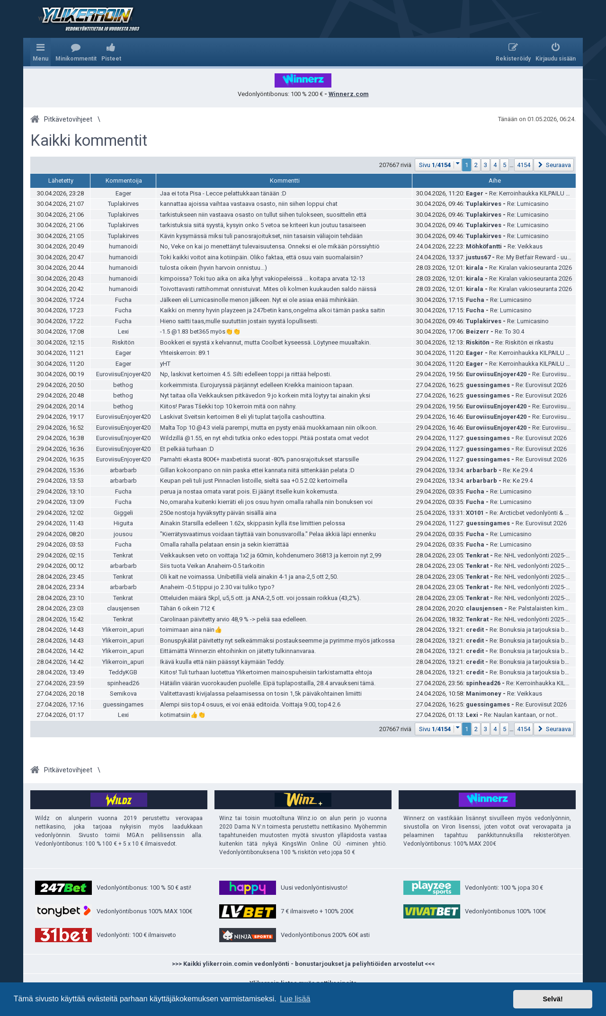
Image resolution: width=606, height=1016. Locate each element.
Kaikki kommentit (88, 141)
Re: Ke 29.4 (518, 470)
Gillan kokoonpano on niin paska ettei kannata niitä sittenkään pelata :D (257, 470)
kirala (474, 267)
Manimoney (483, 693)
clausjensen (123, 608)
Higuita (123, 523)
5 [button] (504, 164)
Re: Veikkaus (525, 246)
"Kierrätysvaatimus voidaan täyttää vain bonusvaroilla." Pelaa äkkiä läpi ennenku (268, 534)
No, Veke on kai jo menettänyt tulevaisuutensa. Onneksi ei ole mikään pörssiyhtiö (270, 246)
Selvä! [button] (552, 999)
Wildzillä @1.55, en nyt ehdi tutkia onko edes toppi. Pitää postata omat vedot (264, 438)
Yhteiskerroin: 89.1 (185, 352)
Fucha (123, 299)
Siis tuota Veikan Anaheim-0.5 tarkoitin (212, 565)
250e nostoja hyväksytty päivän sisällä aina (218, 512)
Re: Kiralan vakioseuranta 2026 (530, 267)
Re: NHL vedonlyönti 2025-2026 (536, 555)
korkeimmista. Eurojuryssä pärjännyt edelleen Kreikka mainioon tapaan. (257, 385)
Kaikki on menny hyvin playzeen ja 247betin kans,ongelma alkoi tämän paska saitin (272, 310)
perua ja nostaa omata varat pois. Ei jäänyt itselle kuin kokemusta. (249, 491)
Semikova (123, 693)
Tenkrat (123, 555)
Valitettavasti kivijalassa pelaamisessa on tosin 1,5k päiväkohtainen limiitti (261, 693)
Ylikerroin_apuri (123, 629)
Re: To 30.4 (509, 331)
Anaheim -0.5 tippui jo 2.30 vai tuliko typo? (217, 587)
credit (475, 629)
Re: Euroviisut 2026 (557, 374)
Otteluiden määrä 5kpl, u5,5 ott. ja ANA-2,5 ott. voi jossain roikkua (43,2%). (260, 597)
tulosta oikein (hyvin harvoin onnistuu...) (213, 267)
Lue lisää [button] (295, 999)
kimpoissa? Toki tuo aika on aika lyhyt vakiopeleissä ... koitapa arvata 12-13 (262, 278)
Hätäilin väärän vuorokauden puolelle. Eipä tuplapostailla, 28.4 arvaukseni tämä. (267, 683)
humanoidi (123, 246)
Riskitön (123, 342)
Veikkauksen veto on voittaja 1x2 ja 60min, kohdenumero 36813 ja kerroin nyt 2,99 (270, 555)
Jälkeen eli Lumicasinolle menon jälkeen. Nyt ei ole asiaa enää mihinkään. (259, 299)
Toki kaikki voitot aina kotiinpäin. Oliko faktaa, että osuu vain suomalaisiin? (261, 257)
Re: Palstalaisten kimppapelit (547, 608)
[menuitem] (76, 52)
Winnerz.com (349, 93)
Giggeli (123, 512)
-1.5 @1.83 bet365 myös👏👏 (200, 331)
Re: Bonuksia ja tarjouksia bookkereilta (543, 629)
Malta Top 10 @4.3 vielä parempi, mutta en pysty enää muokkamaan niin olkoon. (268, 427)
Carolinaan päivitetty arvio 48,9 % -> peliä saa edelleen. (233, 619)
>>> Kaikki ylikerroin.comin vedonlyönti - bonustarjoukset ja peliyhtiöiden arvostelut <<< (303, 963)
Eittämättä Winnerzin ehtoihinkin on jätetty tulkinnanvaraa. (238, 650)
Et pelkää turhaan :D (187, 448)
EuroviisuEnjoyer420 (123, 374)
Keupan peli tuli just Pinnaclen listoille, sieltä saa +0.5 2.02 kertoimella (254, 480)
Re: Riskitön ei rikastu (524, 342)
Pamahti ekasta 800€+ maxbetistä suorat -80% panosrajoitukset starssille (259, 459)
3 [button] (485, 164)
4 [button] (495, 164)
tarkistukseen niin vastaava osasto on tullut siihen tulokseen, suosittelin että (263, 214)
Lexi (123, 331)
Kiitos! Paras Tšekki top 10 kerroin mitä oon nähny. (228, 406)
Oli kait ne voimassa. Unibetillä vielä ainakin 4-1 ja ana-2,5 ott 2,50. (249, 576)
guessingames (488, 385)
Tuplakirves (123, 203)
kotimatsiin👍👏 (182, 714)
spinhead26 (123, 683)
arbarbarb (123, 470)
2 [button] (476, 164)
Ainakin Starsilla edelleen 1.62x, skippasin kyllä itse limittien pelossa (252, 523)
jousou (123, 534)
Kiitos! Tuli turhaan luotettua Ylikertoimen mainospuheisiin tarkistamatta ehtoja (266, 672)
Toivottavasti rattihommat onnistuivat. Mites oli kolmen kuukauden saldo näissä (268, 288)
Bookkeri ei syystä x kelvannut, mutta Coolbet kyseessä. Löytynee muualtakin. (265, 342)
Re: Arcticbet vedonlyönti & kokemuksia (544, 512)
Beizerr (477, 331)
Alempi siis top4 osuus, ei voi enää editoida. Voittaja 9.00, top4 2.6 (250, 704)
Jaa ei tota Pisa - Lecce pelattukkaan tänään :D (223, 193)
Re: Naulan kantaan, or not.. (521, 714)
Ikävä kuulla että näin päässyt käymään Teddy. (222, 661)
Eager (123, 193)
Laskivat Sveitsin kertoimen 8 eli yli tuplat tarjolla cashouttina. (243, 416)
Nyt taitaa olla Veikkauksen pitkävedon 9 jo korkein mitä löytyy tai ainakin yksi (265, 395)
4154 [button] (523, 164)
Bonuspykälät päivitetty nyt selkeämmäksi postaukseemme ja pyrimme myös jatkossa (277, 640)
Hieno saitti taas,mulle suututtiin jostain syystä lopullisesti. (239, 321)
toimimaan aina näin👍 (191, 629)
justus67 (478, 257)
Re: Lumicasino (528, 203)
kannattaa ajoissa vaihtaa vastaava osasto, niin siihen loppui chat (249, 203)
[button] (438, 165)
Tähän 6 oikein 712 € (187, 608)
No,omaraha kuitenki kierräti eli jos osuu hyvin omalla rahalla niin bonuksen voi (266, 501)
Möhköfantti (484, 246)
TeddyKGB (123, 672)
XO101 (475, 512)
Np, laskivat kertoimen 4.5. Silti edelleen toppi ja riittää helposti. (245, 374)
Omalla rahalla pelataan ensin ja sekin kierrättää (224, 544)
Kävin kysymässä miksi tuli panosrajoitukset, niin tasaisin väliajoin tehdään (261, 235)
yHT (165, 363)
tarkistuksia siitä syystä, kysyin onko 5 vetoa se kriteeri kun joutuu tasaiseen (263, 225)
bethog (123, 385)
